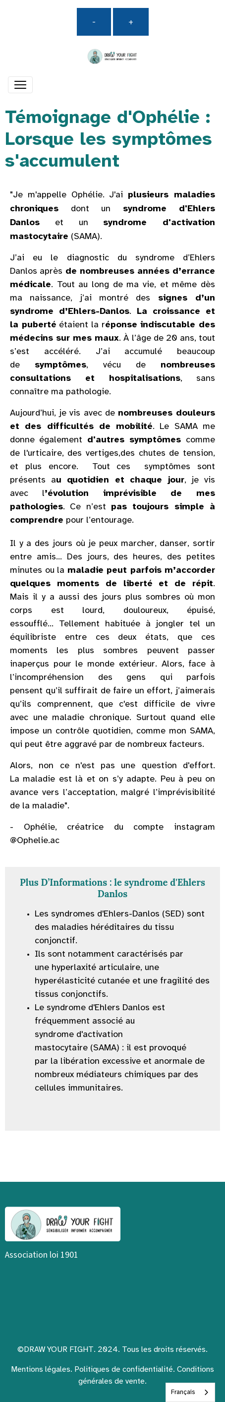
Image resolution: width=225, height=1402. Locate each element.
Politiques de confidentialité (123, 1369)
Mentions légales (40, 1369)
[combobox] (190, 1392)
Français (183, 1392)
